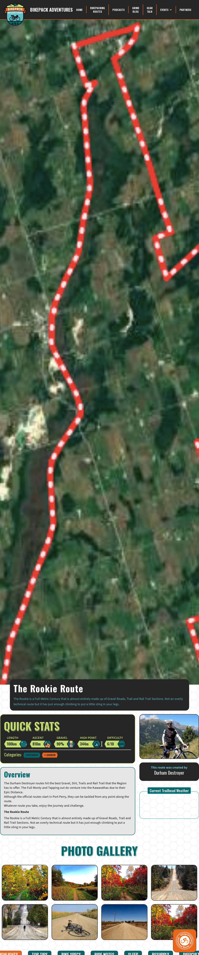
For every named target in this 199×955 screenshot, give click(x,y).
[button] (166, 9)
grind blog (135, 9)
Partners (185, 10)
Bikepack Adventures (51, 9)
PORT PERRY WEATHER (169, 805)
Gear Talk (150, 9)
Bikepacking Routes (97, 9)
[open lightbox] (25, 883)
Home (79, 10)
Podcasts (118, 10)
